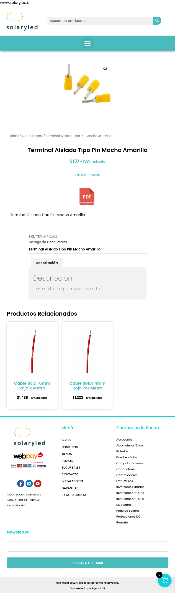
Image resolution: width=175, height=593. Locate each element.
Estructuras (124, 481)
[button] (87, 43)
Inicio (14, 136)
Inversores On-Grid (130, 499)
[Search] (157, 21)
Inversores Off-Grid (130, 493)
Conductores (32, 136)
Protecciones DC (128, 516)
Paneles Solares (127, 510)
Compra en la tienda (137, 428)
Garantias (70, 488)
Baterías (122, 451)
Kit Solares (123, 505)
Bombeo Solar (126, 457)
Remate (122, 522)
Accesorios (124, 439)
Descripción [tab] (47, 263)
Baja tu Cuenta (74, 495)
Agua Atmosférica (129, 445)
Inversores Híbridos (130, 487)
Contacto (70, 474)
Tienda (67, 454)
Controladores (126, 475)
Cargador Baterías (130, 463)
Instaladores (72, 481)
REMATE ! (68, 461)
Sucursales (71, 467)
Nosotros (70, 447)
